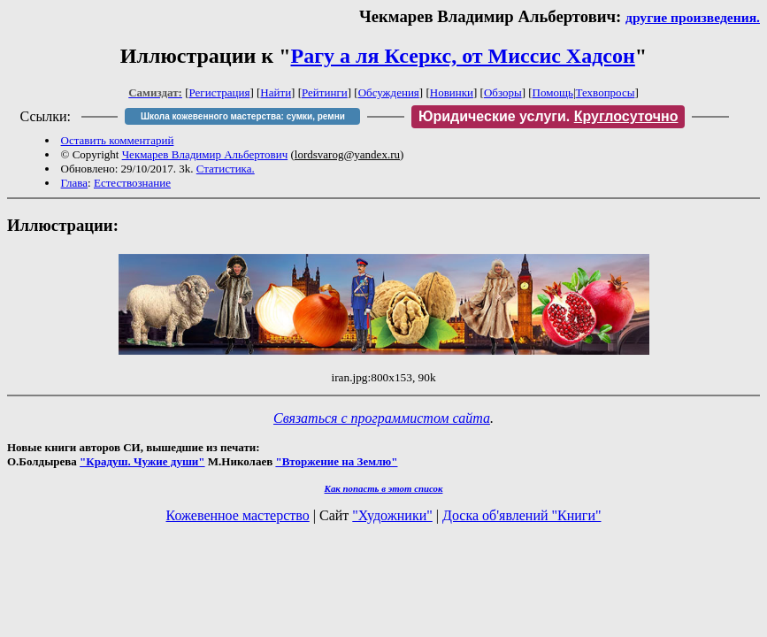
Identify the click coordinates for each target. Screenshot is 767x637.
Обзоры (503, 92)
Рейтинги (325, 92)
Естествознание (132, 182)
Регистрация (219, 92)
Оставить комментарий (117, 140)
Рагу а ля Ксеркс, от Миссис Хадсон (462, 55)
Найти (275, 92)
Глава (74, 182)
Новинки (451, 92)
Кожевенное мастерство (238, 515)
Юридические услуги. (548, 116)
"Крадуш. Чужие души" (142, 461)
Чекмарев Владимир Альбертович (205, 154)
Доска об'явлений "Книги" (522, 515)
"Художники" (392, 515)
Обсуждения (388, 92)
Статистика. (225, 168)
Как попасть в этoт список (384, 488)
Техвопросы (605, 92)
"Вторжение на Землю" (336, 461)
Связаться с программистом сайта (381, 418)
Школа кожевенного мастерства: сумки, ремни (243, 116)
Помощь (553, 92)
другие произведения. (692, 17)
